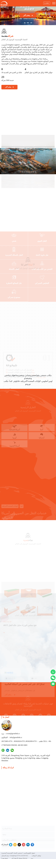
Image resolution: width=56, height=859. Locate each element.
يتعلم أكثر (28, 15)
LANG (46, 3)
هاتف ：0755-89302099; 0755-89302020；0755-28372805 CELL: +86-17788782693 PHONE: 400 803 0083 (26, 743)
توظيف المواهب (36, 855)
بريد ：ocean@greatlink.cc (10, 733)
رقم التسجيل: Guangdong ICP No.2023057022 (14, 855)
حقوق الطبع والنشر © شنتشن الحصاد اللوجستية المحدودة (18, 853)
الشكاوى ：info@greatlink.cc (11, 737)
